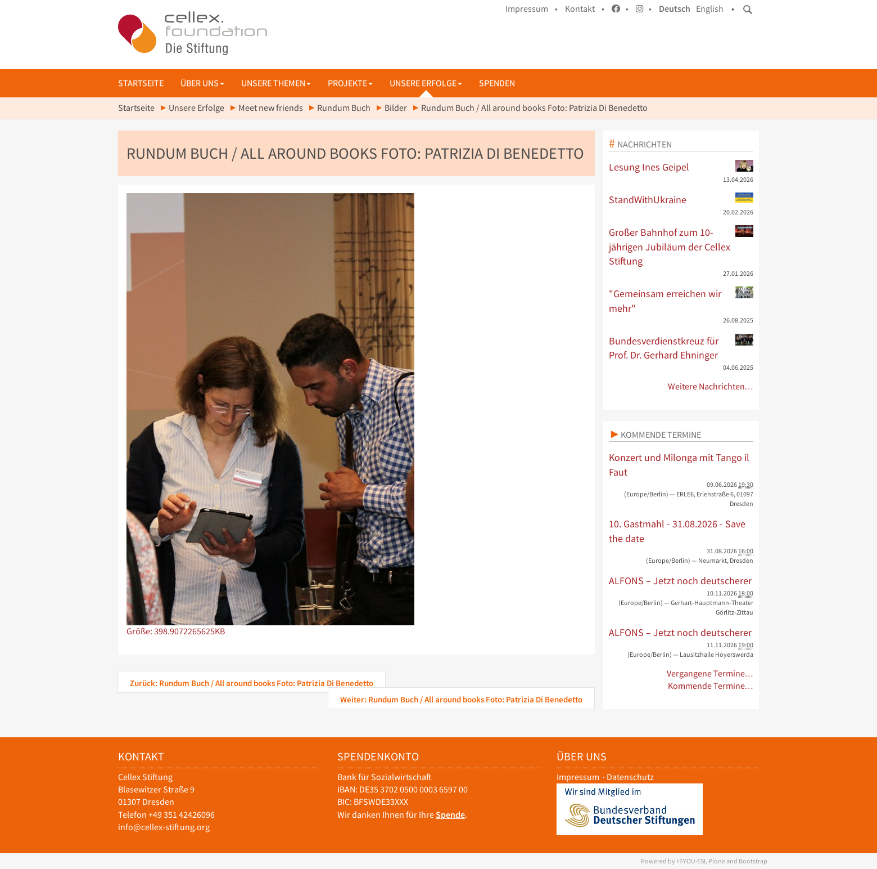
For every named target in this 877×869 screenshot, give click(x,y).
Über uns (202, 83)
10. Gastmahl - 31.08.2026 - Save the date (677, 531)
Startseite (141, 83)
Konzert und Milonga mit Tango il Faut (679, 464)
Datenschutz (630, 777)
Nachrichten (644, 144)
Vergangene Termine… (710, 673)
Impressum (578, 777)
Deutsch (674, 8)
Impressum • (531, 8)
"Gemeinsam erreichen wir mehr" (681, 300)
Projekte (350, 83)
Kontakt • (584, 8)
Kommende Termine (661, 434)
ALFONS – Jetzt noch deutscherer (680, 580)
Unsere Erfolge (426, 83)
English (710, 8)
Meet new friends (270, 107)
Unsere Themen (276, 83)
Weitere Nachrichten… (711, 386)
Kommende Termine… (711, 685)
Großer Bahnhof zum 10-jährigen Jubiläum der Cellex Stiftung (681, 246)
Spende (450, 814)
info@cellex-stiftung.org (164, 827)
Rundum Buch (343, 107)
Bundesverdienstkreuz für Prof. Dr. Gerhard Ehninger (681, 348)
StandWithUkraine (681, 199)
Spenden (497, 83)
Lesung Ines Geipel (681, 166)
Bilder (396, 107)
